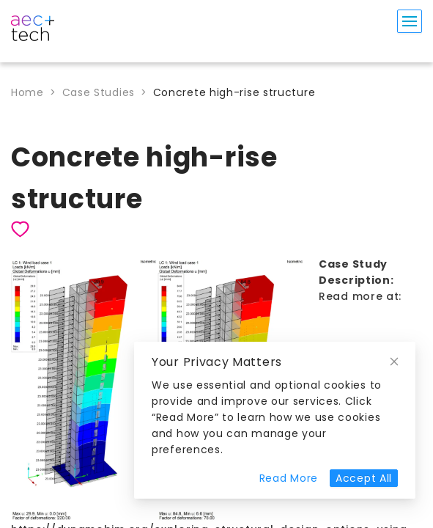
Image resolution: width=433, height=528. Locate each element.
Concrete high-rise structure (234, 92)
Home (27, 92)
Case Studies (98, 92)
